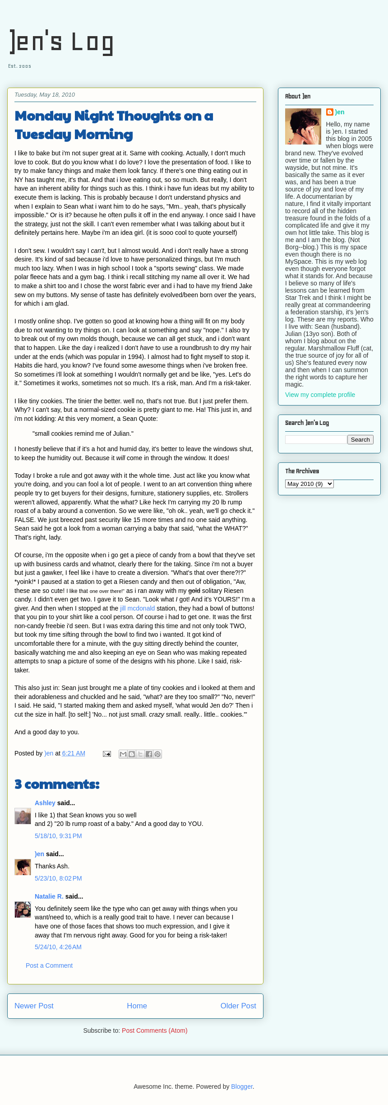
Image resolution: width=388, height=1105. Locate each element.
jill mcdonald (137, 608)
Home (137, 1006)
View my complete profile (320, 394)
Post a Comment (49, 965)
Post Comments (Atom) (154, 1030)
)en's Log (61, 41)
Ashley (45, 803)
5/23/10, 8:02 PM (58, 878)
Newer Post (34, 1006)
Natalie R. (49, 896)
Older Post (238, 1006)
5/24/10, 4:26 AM (58, 947)
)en (39, 854)
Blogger (241, 1086)
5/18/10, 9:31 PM (58, 835)
